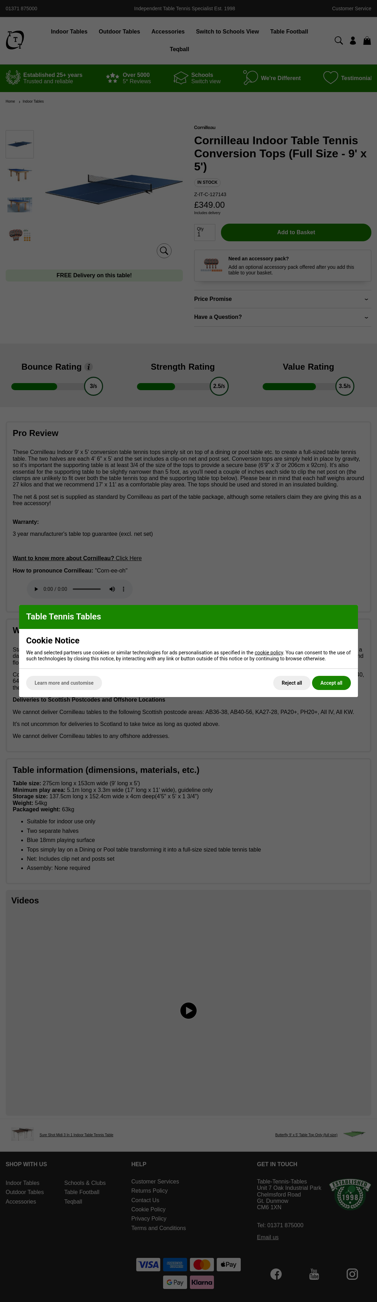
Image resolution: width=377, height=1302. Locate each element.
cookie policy (269, 652)
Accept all (331, 683)
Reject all (292, 683)
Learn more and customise (64, 683)
